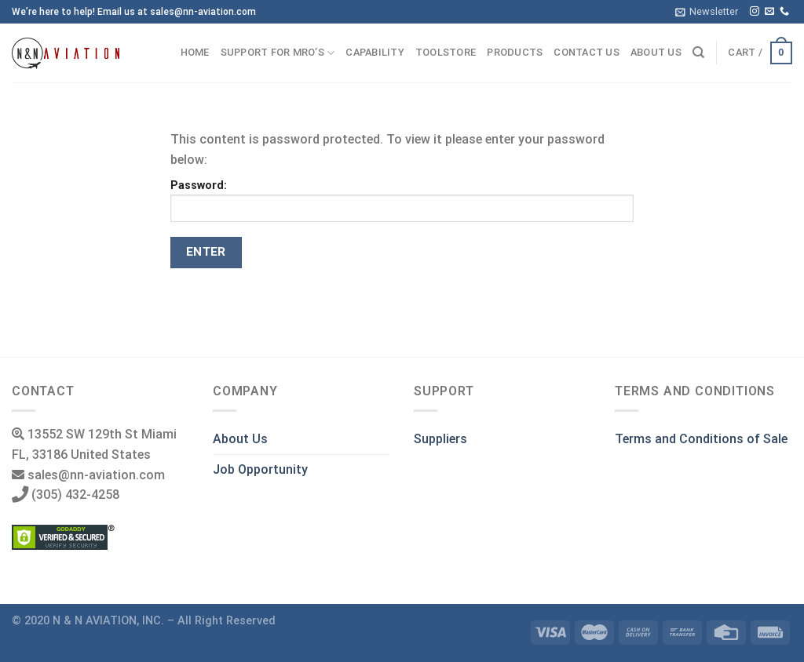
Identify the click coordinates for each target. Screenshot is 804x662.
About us (656, 52)
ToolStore (445, 52)
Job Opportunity (260, 469)
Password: (402, 200)
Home (195, 52)
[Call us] (784, 11)
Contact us (586, 52)
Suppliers (440, 438)
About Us (240, 438)
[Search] (698, 52)
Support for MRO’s (278, 52)
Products (515, 52)
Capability (374, 52)
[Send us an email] (769, 11)
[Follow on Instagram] (754, 11)
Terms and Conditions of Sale (701, 438)
